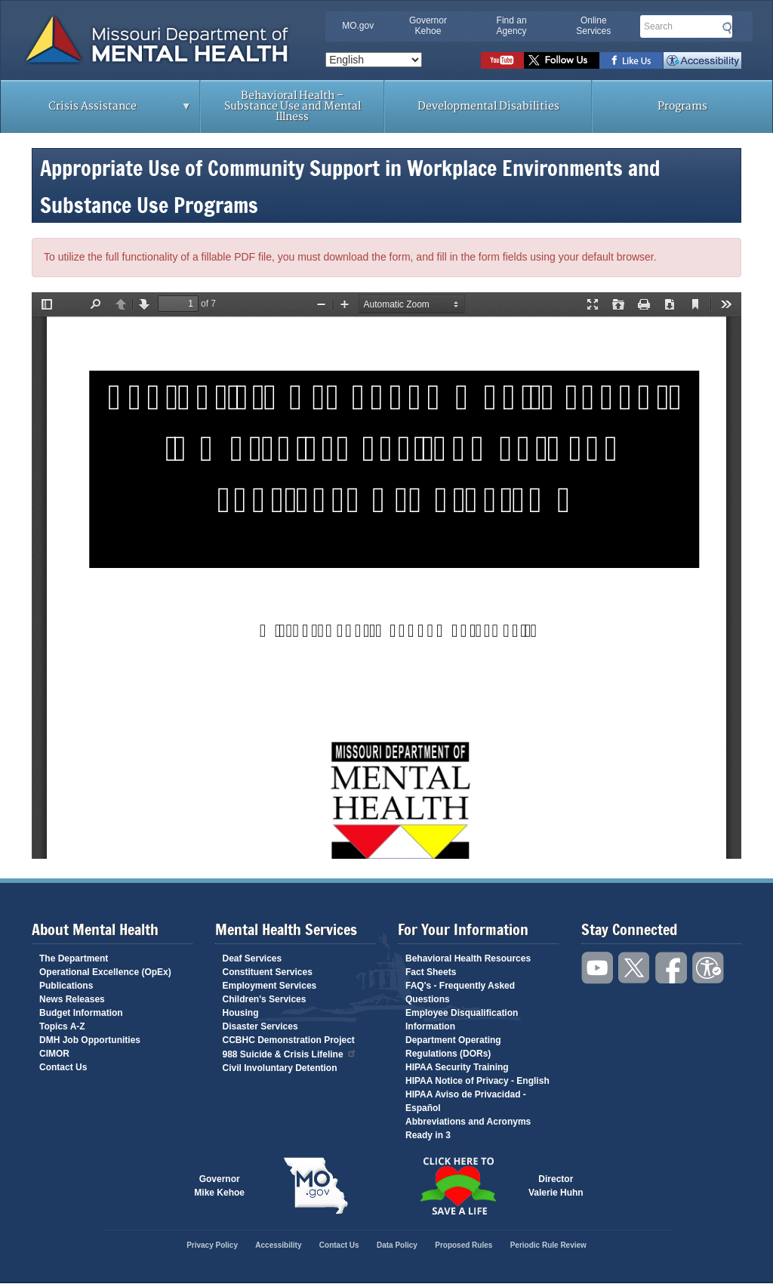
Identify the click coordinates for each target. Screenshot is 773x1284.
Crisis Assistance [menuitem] (96, 111)
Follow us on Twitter (561, 60)
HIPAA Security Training (457, 1067)
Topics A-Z (62, 1026)
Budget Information (81, 1013)
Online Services (593, 25)
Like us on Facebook (631, 60)
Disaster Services (260, 1026)
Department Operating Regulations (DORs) (453, 1047)
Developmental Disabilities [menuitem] (488, 106)
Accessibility (702, 60)
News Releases (72, 999)
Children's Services (264, 999)
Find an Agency (512, 25)
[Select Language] (373, 59)
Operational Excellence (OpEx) (105, 972)
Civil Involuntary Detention (280, 1068)
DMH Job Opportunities (89, 1040)
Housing (241, 1013)
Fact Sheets (430, 972)
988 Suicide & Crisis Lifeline (290, 1053)
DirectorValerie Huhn (556, 1186)
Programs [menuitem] (682, 106)
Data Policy (397, 1245)
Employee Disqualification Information (461, 1020)
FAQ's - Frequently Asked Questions (460, 992)
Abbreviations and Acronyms (468, 1121)
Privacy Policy (212, 1245)
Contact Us (63, 1067)
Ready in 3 (428, 1135)
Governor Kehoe (428, 25)
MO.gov (358, 25)
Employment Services (270, 985)
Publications (66, 985)
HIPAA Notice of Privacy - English (477, 1081)
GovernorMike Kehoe (219, 1186)
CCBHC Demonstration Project (289, 1040)
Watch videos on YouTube (502, 60)
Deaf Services (252, 958)
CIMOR (54, 1053)
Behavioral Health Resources (468, 958)
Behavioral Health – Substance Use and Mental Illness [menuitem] (292, 106)
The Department (73, 958)
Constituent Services (268, 972)
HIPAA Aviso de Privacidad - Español (465, 1101)
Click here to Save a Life (457, 1186)
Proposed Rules (463, 1245)
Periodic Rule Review (548, 1245)
